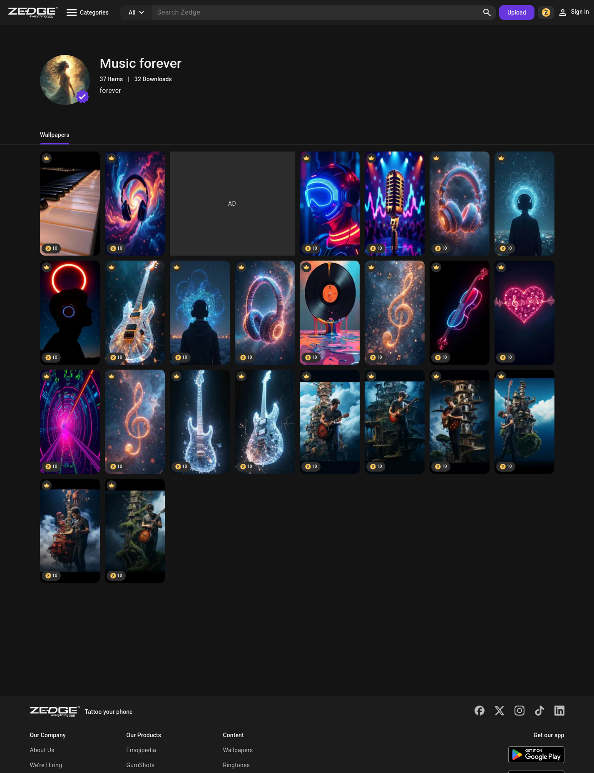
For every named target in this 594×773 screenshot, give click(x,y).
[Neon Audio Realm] (330, 313)
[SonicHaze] (135, 422)
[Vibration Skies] (265, 313)
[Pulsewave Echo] (395, 313)
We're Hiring (46, 765)
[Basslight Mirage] (135, 313)
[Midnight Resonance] (460, 313)
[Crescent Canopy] (395, 422)
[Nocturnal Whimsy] (135, 531)
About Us (42, 750)
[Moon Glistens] (70, 531)
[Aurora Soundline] (524, 313)
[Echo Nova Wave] (395, 204)
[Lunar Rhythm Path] (460, 204)
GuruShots (141, 765)
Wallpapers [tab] (55, 135)
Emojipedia (142, 750)
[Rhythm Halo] (70, 204)
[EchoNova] (265, 422)
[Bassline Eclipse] (330, 204)
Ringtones (236, 765)
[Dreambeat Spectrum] (70, 313)
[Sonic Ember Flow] (524, 204)
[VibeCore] (70, 422)
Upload (516, 12)
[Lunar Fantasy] (330, 422)
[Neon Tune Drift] (135, 204)
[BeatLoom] (200, 422)
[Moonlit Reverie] (460, 422)
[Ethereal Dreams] (524, 422)
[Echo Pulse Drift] (200, 313)
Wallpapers (238, 750)
